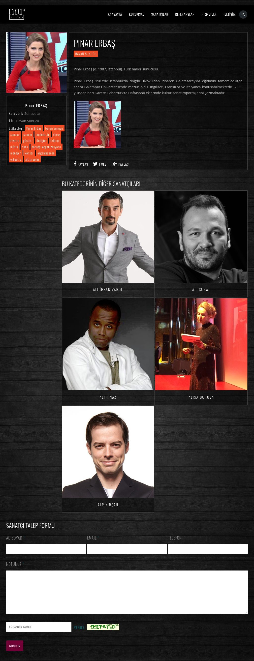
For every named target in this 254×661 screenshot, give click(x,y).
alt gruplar (32, 159)
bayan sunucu (54, 128)
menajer (15, 152)
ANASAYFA (115, 14)
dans (25, 146)
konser (29, 152)
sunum (28, 134)
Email (93, 538)
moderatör (43, 134)
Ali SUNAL (201, 289)
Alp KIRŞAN (108, 504)
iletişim (41, 140)
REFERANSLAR (185, 14)
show (56, 134)
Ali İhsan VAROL (108, 289)
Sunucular (32, 113)
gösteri (28, 140)
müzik (14, 146)
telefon (55, 140)
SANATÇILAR (159, 14)
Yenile (79, 634)
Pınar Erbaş (33, 128)
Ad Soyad (15, 538)
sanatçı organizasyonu (46, 146)
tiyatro (14, 140)
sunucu (15, 134)
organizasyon (46, 152)
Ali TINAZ (108, 397)
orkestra (16, 159)
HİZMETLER (209, 14)
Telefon (175, 538)
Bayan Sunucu (27, 121)
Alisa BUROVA (201, 397)
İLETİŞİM (230, 14)
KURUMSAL (136, 14)
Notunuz (15, 564)
